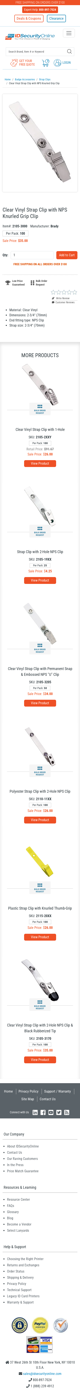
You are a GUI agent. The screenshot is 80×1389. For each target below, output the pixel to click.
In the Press (15, 1165)
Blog (10, 1218)
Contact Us (48, 1099)
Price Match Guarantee (23, 1171)
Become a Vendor (19, 1224)
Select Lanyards (18, 1230)
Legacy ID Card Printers (23, 1296)
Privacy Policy (28, 1091)
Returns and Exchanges (23, 1265)
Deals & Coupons (29, 18)
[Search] (69, 51)
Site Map (27, 1099)
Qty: (5, 255)
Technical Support (19, 1290)
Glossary (13, 1212)
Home (8, 1091)
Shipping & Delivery (20, 1278)
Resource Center (18, 1200)
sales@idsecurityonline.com (42, 1374)
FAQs (10, 1206)
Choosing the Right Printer (25, 1259)
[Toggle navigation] (69, 33)
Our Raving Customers (22, 1159)
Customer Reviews (63, 302)
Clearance (56, 18)
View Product (40, 463)
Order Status (15, 1271)
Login (62, 63)
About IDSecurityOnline (23, 1146)
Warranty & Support (20, 1302)
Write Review (61, 298)
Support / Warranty (57, 1091)
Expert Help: (40, 9)
